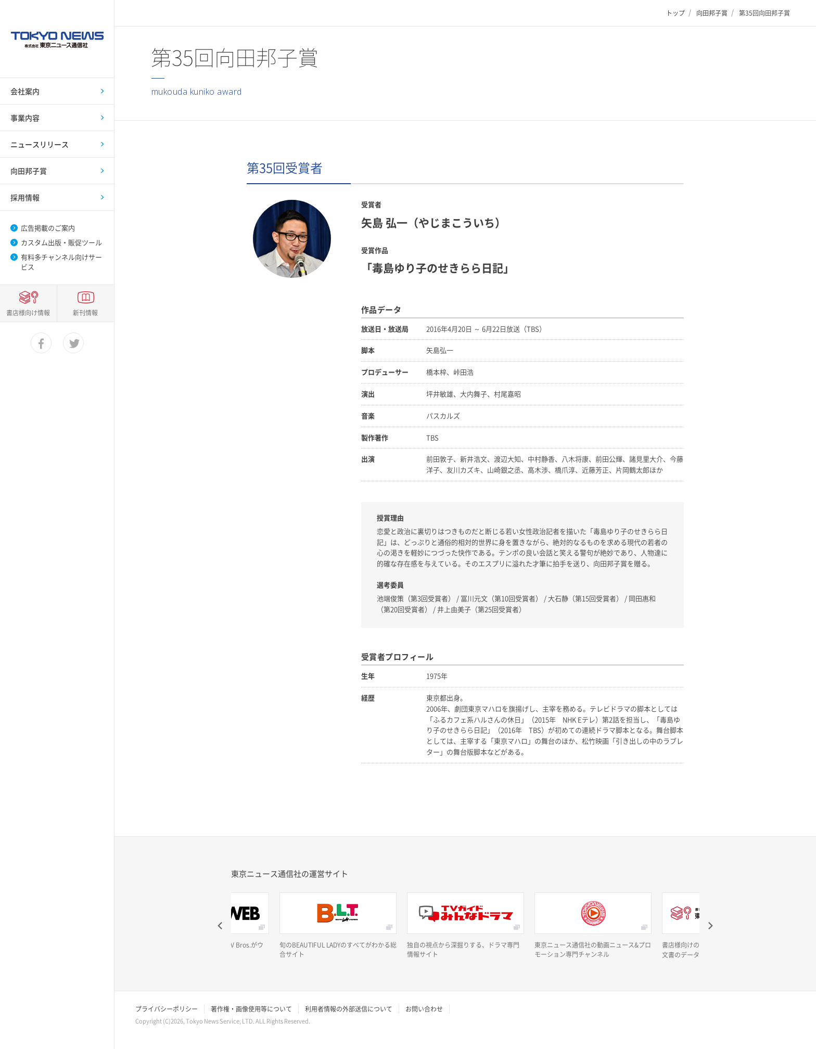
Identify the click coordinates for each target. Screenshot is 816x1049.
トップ (675, 13)
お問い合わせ (424, 1009)
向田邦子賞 (712, 13)
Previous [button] (220, 925)
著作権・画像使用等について (251, 1009)
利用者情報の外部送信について (348, 1009)
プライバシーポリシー (166, 1009)
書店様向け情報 (28, 992)
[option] (338, 925)
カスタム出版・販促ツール (61, 242)
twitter (73, 1023)
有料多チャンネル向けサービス (61, 261)
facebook (41, 1023)
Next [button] (710, 925)
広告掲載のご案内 (48, 228)
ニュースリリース (39, 144)
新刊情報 (85, 992)
